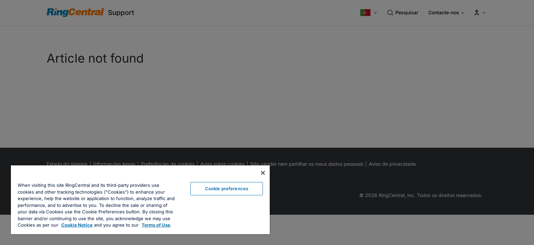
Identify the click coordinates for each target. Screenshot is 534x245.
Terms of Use (156, 225)
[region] (140, 199)
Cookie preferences (226, 188)
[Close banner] (263, 173)
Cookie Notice (77, 225)
